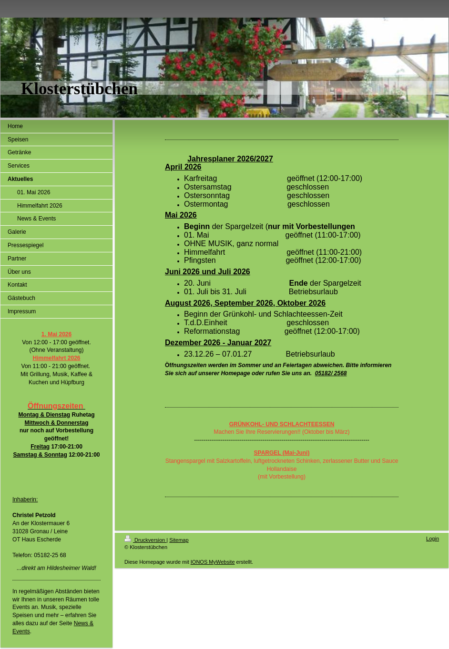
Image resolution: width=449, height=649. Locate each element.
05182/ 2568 (331, 373)
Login (432, 538)
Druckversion (145, 540)
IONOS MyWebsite (213, 562)
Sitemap (178, 540)
